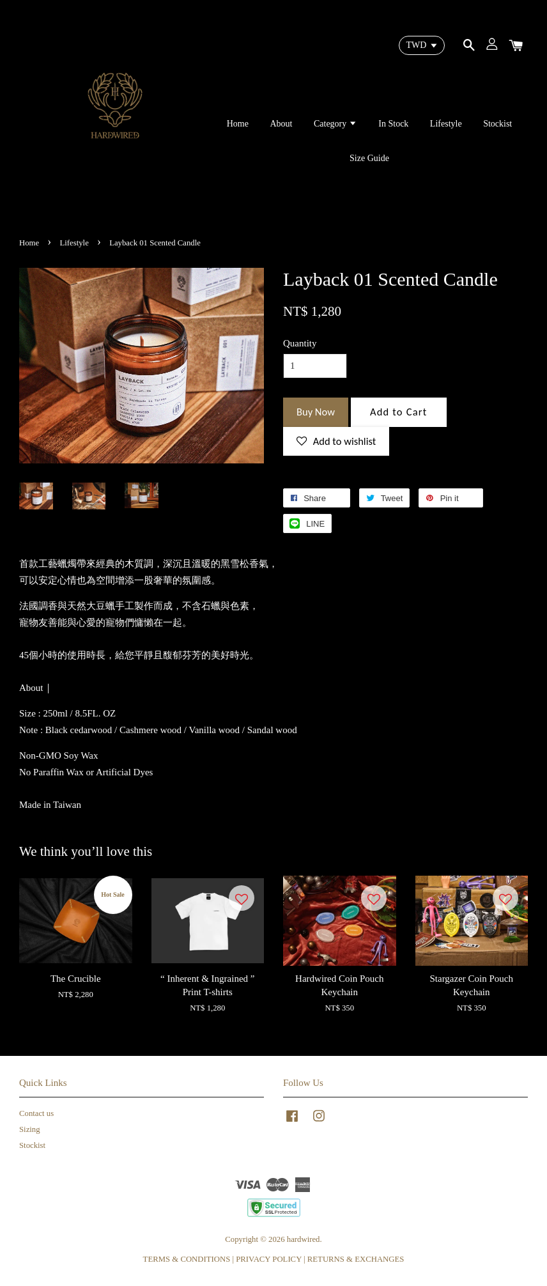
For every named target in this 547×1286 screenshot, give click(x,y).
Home (238, 123)
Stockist (497, 123)
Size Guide (369, 158)
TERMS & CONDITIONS (187, 1259)
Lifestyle (446, 123)
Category (335, 123)
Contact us (36, 1113)
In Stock (393, 123)
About (281, 123)
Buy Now (316, 411)
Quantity (300, 343)
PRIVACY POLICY (269, 1259)
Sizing (29, 1129)
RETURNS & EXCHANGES (355, 1259)
